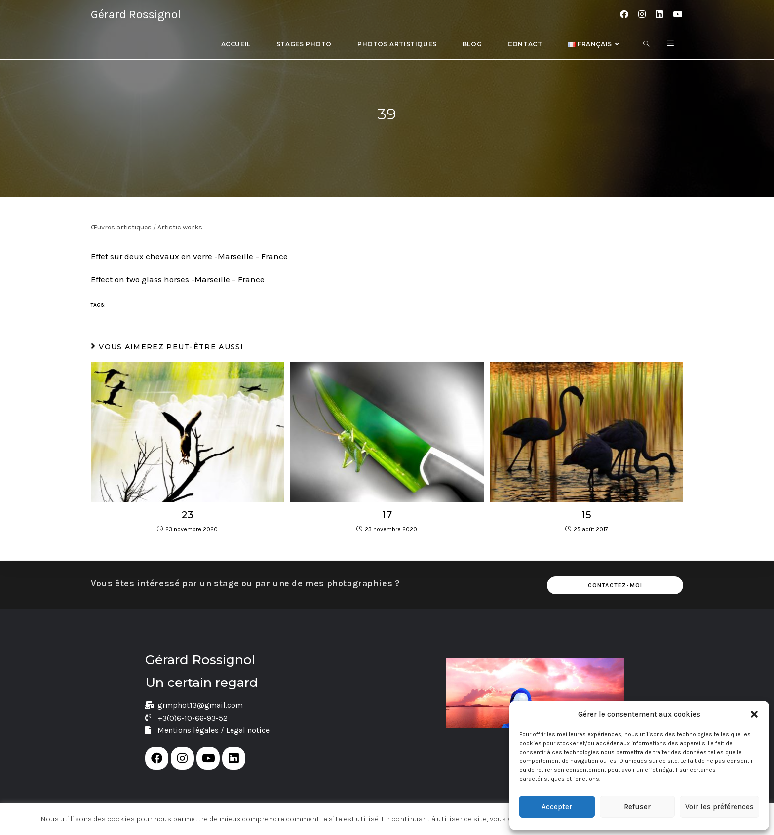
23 (188, 515)
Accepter (557, 806)
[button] (754, 714)
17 (387, 515)
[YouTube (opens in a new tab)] (677, 14)
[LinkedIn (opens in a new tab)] (659, 14)
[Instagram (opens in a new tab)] (642, 14)
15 (586, 515)
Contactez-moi (615, 583)
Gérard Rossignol (136, 14)
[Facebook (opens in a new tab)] (624, 14)
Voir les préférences (719, 806)
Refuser (637, 806)
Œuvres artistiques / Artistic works (146, 227)
